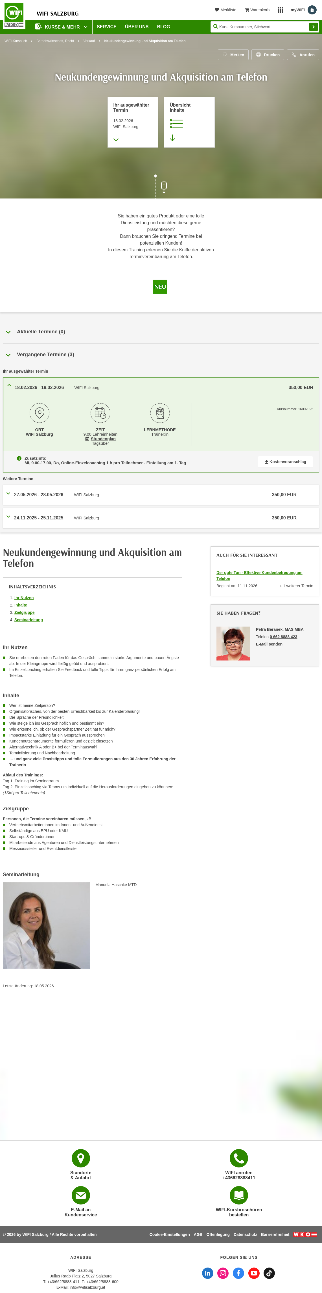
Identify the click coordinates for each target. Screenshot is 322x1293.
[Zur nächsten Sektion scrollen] (161, 187)
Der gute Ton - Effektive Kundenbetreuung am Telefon (259, 575)
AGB (198, 1234)
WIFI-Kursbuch (16, 41)
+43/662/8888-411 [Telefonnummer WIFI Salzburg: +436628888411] (63, 1281)
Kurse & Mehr (58, 26)
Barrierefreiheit (275, 1234)
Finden (313, 27)
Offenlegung (218, 1234)
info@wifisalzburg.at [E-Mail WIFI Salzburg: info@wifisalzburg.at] (87, 1287)
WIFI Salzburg (40, 434)
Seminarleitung (28, 620)
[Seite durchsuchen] (265, 27)
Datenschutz (245, 1234)
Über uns (137, 26)
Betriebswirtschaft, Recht (55, 41)
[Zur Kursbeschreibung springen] (189, 122)
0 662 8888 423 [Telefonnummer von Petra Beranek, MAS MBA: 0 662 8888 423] (283, 636)
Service (107, 26)
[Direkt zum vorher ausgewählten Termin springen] (133, 122)
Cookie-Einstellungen (170, 1234)
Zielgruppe (24, 612)
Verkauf (89, 41)
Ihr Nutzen (24, 597)
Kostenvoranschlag (285, 461)
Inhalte (20, 605)
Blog (163, 26)
